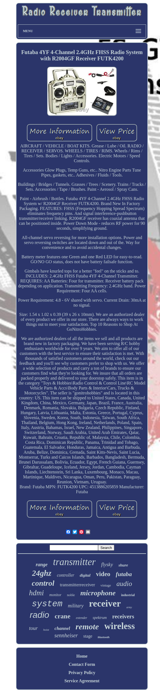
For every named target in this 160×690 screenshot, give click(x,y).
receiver (105, 603)
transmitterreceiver (77, 584)
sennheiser (66, 635)
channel (62, 628)
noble (71, 595)
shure (123, 565)
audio (124, 583)
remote (87, 626)
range (42, 564)
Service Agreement (81, 680)
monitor (55, 595)
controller (65, 575)
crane (62, 616)
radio (39, 615)
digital (85, 575)
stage (87, 636)
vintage (106, 585)
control (43, 583)
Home (82, 656)
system (47, 604)
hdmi (36, 593)
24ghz (42, 573)
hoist (46, 629)
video (103, 574)
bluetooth (104, 637)
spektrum (100, 618)
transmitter (74, 562)
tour (33, 628)
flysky (107, 564)
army (129, 607)
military (76, 605)
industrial (128, 595)
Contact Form (82, 664)
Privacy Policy (81, 672)
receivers (123, 616)
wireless (119, 626)
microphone (98, 593)
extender (81, 618)
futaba (124, 574)
